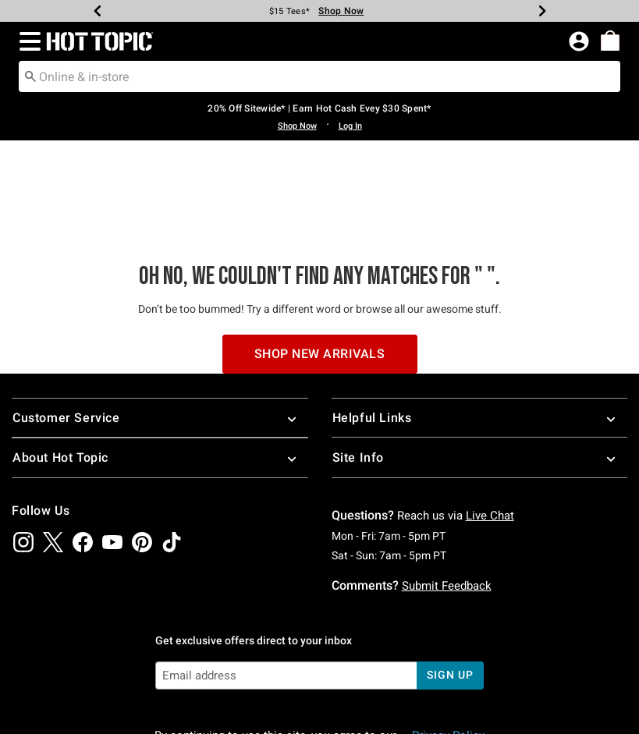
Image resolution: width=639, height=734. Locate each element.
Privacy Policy (448, 641)
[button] (26, 41)
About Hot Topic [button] (159, 363)
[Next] (542, 11)
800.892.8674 (507, 701)
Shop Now (297, 126)
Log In (350, 126)
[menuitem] (610, 40)
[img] (23, 447)
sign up (450, 580)
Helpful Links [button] (479, 323)
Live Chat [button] (490, 420)
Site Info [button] (479, 363)
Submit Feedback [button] (447, 491)
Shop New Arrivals (319, 258)
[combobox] (319, 76)
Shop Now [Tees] (341, 10)
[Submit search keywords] (30, 75)
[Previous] (97, 11)
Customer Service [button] (159, 323)
